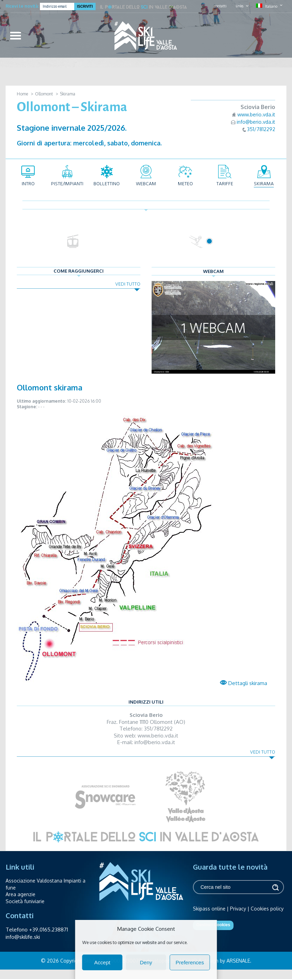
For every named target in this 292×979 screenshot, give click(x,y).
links (239, 6)
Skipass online (209, 909)
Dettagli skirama (243, 683)
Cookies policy (267, 909)
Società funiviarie (25, 901)
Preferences (190, 962)
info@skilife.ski (23, 937)
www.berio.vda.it (256, 114)
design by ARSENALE (226, 961)
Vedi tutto (127, 284)
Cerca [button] (275, 887)
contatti (220, 6)
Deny (146, 962)
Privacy (238, 909)
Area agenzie (20, 894)
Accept (102, 962)
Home (22, 93)
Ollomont (44, 93)
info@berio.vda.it (256, 122)
